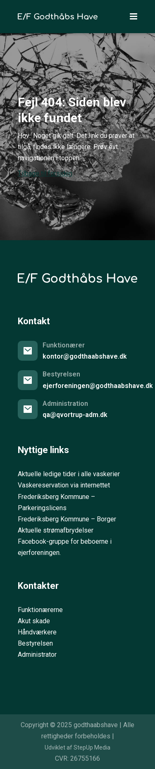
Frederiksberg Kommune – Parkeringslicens (56, 502)
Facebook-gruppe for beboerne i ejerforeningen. (65, 547)
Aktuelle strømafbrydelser (55, 530)
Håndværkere (37, 632)
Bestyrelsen (35, 643)
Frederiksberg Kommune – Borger (67, 519)
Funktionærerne (40, 610)
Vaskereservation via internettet (64, 485)
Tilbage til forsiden (45, 173)
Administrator (37, 654)
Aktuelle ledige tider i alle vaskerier (69, 474)
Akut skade (34, 621)
